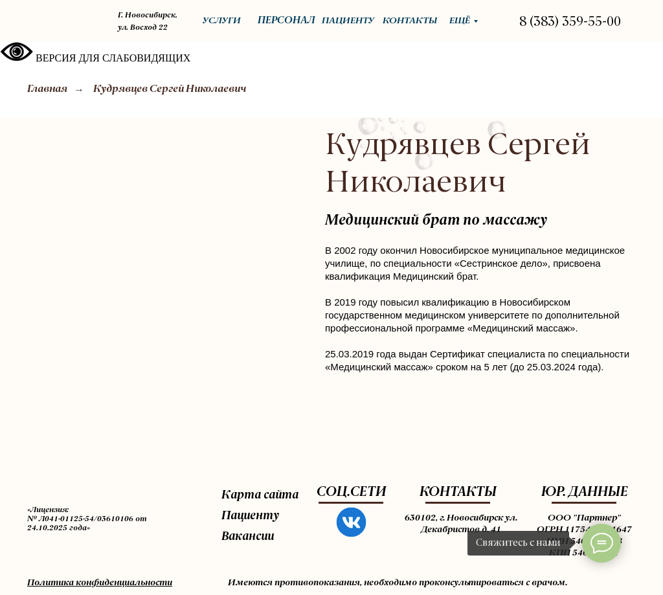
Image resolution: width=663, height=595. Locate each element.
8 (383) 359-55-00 (570, 22)
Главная (47, 89)
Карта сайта (259, 495)
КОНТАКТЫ (458, 492)
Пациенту (250, 516)
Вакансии (247, 537)
